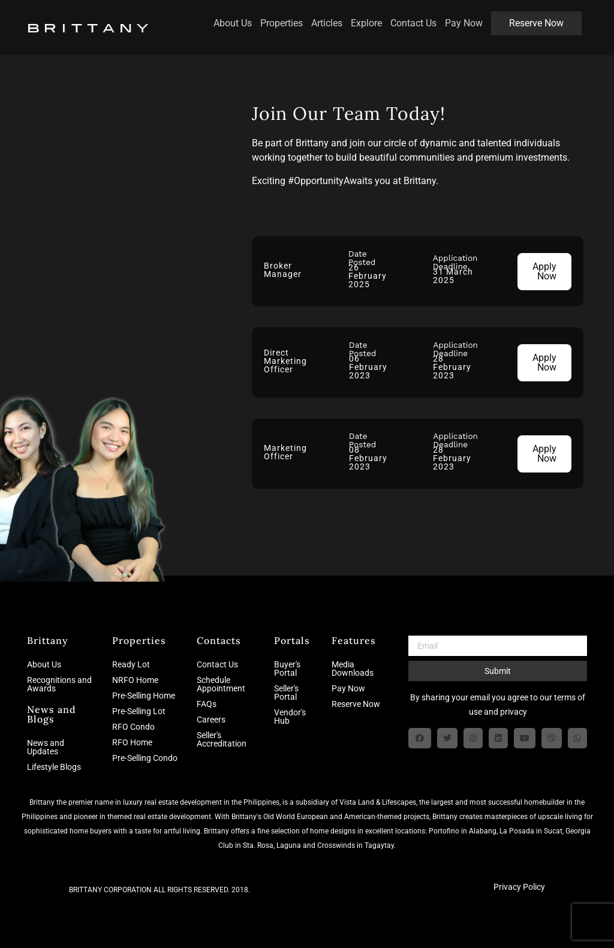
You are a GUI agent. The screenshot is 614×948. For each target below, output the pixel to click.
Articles (319, 18)
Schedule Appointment (221, 684)
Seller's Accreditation (221, 739)
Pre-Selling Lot (138, 711)
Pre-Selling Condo (144, 758)
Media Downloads (353, 668)
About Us (225, 18)
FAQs (206, 704)
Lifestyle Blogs (54, 767)
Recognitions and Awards (59, 684)
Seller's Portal (286, 692)
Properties (273, 18)
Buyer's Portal (287, 668)
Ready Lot (131, 664)
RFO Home (132, 742)
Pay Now (456, 18)
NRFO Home (135, 680)
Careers (211, 719)
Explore (358, 18)
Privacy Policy (519, 887)
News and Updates (45, 747)
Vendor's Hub (290, 716)
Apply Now (544, 271)
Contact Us (406, 18)
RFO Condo (133, 727)
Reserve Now (528, 17)
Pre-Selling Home (143, 695)
